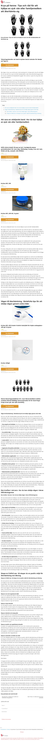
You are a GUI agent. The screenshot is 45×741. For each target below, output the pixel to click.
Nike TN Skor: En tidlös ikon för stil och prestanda (35, 697)
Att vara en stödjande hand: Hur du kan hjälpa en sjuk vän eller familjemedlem (21, 107)
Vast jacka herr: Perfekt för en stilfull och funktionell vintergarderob (10, 697)
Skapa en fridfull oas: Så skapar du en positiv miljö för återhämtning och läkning (24, 113)
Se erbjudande (10, 65)
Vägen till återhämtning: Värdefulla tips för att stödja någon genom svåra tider (21, 109)
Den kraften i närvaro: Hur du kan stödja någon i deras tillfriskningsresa (22, 111)
